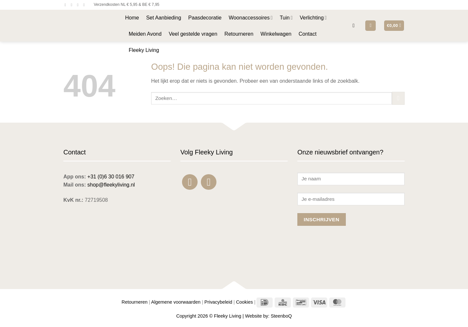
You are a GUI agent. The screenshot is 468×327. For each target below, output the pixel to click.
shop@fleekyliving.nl (111, 185)
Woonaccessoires (251, 18)
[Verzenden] (398, 98)
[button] (355, 25)
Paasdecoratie (204, 17)
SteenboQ (281, 316)
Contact (308, 34)
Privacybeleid (218, 302)
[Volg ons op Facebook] (67, 5)
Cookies (244, 302)
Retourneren (239, 34)
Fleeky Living (144, 50)
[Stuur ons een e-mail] (79, 5)
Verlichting (313, 18)
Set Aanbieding (163, 17)
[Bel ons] (85, 5)
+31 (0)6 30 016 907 (111, 176)
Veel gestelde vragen (193, 34)
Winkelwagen (276, 34)
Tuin (286, 18)
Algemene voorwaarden (176, 302)
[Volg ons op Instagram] (73, 5)
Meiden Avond (145, 34)
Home (132, 17)
